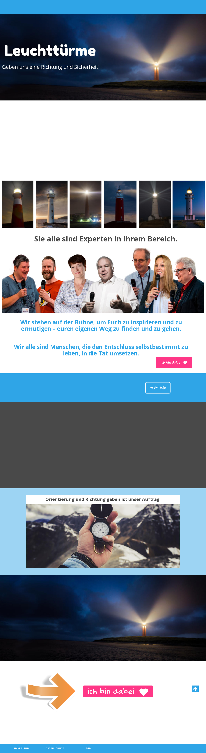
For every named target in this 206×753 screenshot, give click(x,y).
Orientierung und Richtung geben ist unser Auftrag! (103, 499)
